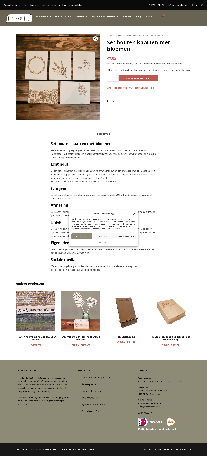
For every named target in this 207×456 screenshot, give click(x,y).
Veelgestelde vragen (50, 5)
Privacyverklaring (90, 397)
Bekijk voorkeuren (125, 236)
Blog (25, 5)
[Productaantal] (113, 78)
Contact (149, 16)
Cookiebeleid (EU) (90, 411)
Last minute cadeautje (92, 391)
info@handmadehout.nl (177, 5)
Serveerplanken (89, 384)
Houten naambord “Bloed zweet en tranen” (36, 338)
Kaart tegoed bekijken (72, 5)
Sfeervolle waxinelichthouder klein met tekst (81, 338)
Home (109, 35)
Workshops (42, 16)
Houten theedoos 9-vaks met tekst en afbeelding (170, 338)
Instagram (73, 269)
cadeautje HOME (126, 87)
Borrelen (79, 16)
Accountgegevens (12, 5)
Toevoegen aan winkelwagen (138, 78)
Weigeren (103, 236)
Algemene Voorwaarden (93, 404)
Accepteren (81, 236)
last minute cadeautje (123, 35)
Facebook (59, 269)
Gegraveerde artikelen (103, 16)
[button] (134, 213)
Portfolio (127, 16)
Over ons (34, 5)
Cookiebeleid (102, 242)
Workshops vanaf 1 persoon (95, 377)
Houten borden (63, 16)
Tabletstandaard (125, 336)
